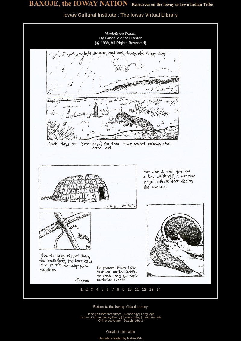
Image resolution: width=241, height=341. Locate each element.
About (139, 320)
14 (159, 289)
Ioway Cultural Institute (89, 14)
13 (151, 289)
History (84, 317)
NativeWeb (134, 338)
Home (90, 314)
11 (137, 289)
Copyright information (120, 331)
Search (128, 320)
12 (144, 289)
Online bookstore (109, 320)
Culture (96, 317)
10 (129, 289)
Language (148, 314)
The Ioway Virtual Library (149, 14)
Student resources (109, 314)
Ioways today (131, 317)
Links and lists (152, 317)
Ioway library (111, 317)
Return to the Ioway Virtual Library (120, 307)
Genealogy (131, 314)
